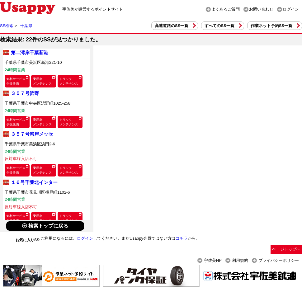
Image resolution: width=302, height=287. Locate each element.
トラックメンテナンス (68, 81)
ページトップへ (286, 249)
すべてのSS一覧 (219, 25)
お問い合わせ (261, 9)
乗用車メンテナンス (42, 81)
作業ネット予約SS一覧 (271, 25)
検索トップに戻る (45, 225)
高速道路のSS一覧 (171, 25)
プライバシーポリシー (278, 260)
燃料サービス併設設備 (16, 81)
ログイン (291, 9)
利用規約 (240, 260)
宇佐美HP (213, 260)
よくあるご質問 (225, 9)
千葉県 (26, 25)
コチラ (182, 238)
